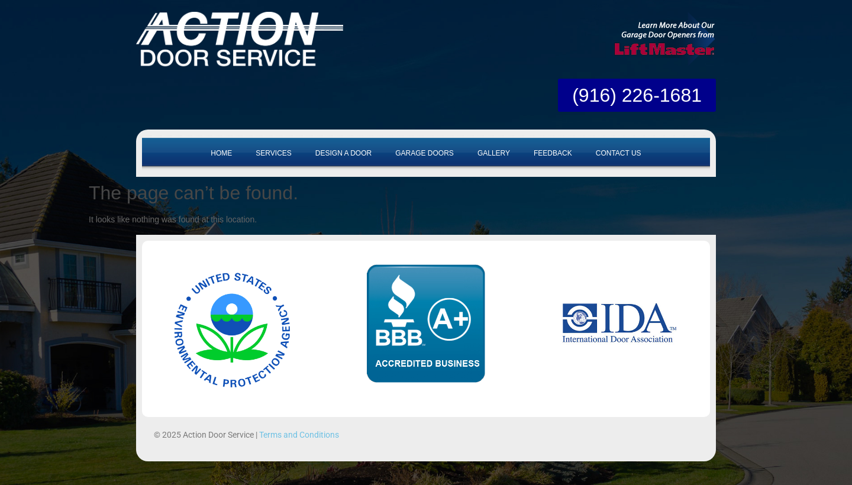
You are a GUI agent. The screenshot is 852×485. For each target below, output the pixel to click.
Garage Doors (424, 153)
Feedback (553, 153)
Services (273, 153)
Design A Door (343, 153)
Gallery (493, 153)
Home (221, 153)
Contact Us (618, 153)
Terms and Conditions (299, 434)
